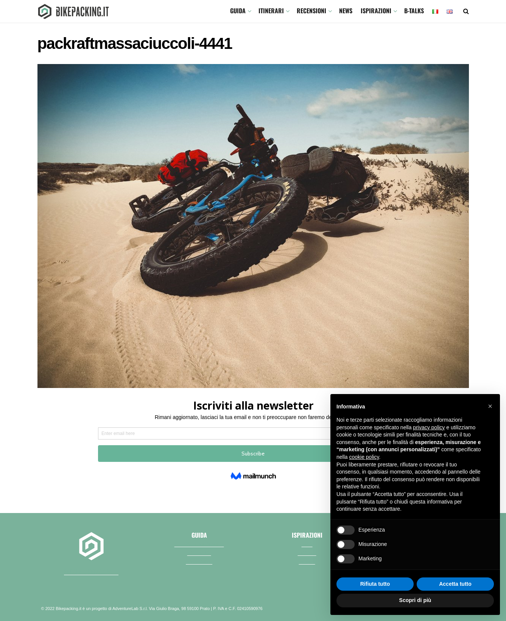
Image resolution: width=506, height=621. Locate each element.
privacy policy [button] (429, 427)
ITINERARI (271, 10)
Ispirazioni (376, 10)
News (345, 10)
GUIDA (238, 10)
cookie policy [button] (364, 457)
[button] (490, 406)
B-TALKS (414, 10)
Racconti (307, 553)
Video (307, 544)
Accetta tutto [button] (455, 584)
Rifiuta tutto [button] (375, 584)
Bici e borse (199, 553)
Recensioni (311, 10)
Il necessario (199, 561)
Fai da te (307, 561)
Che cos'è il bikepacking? (199, 544)
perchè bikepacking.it (91, 571)
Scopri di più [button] (415, 600)
